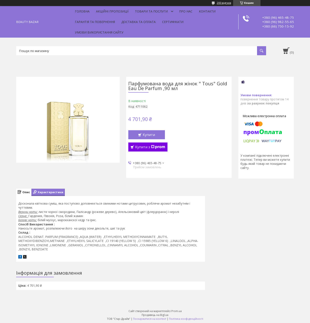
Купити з (150, 147)
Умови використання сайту (99, 32)
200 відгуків (224, 3)
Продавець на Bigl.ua (155, 315)
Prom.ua (176, 311)
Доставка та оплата (138, 22)
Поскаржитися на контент (149, 319)
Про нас (185, 11)
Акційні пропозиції (112, 11)
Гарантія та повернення (95, 22)
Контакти (207, 11)
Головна (82, 11)
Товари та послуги (151, 11)
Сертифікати (172, 22)
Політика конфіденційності (186, 319)
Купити (149, 134)
